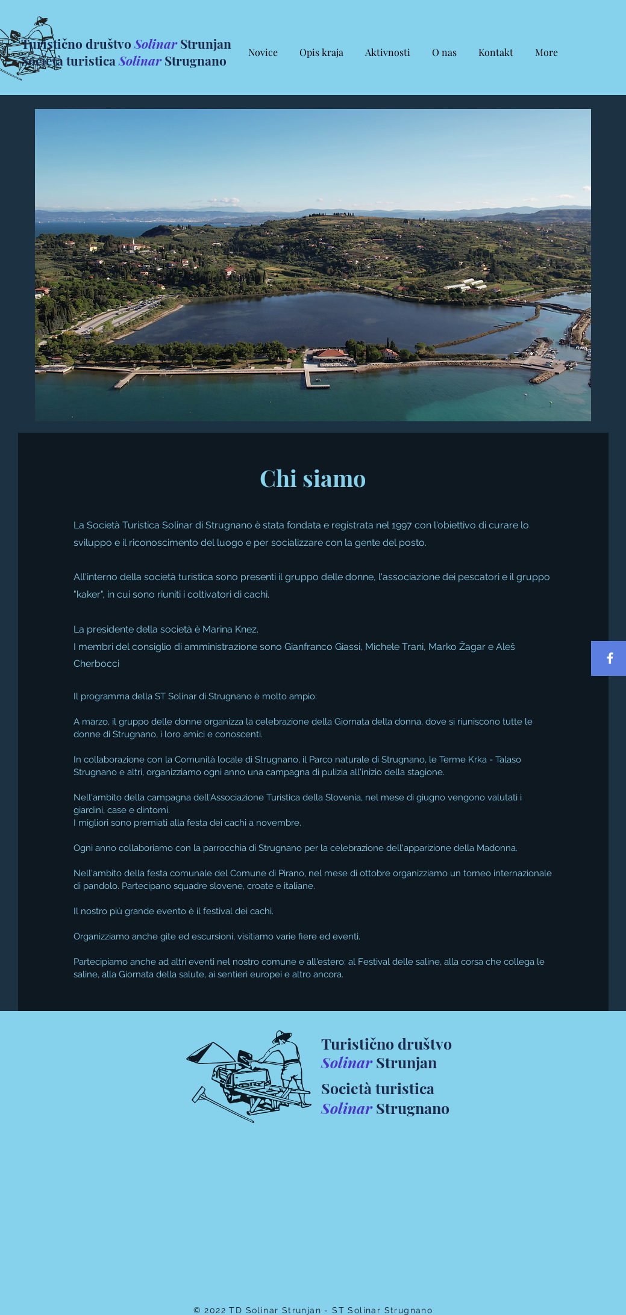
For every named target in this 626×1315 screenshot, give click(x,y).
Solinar (155, 43)
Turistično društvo (77, 43)
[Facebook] (610, 658)
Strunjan (404, 1062)
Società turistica (70, 60)
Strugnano (194, 60)
